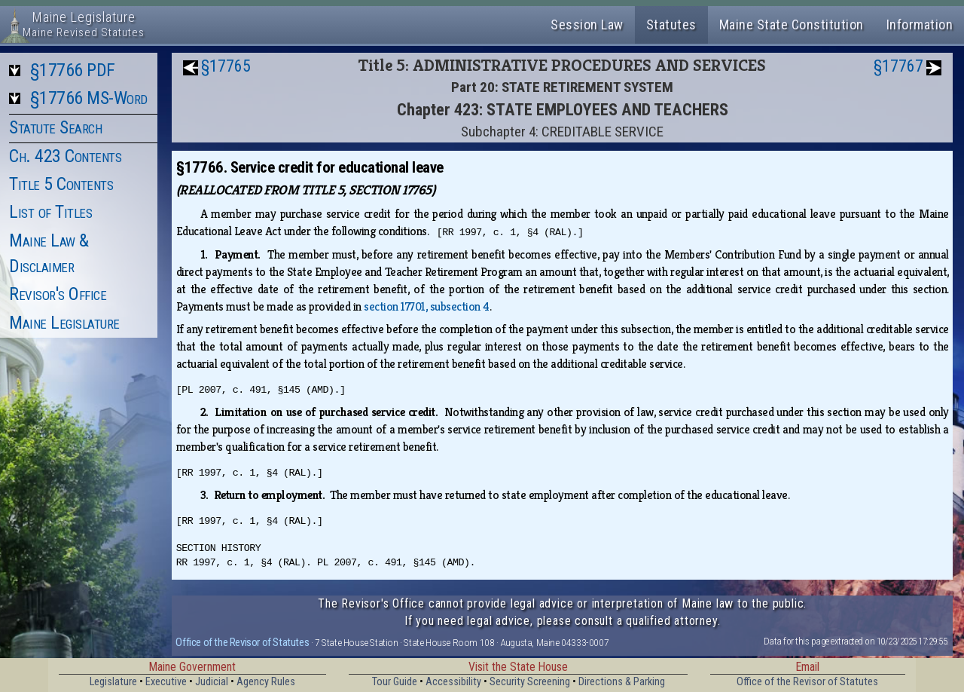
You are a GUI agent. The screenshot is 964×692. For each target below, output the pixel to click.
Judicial (211, 681)
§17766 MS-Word (89, 98)
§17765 (226, 66)
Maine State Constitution (791, 24)
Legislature (113, 681)
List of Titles (50, 211)
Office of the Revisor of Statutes (242, 642)
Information (919, 24)
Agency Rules (265, 681)
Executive (166, 681)
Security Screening (530, 681)
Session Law (587, 24)
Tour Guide (394, 681)
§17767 (898, 66)
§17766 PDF (72, 70)
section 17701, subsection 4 (427, 306)
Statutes (671, 24)
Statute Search (55, 127)
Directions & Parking (621, 681)
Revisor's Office (57, 294)
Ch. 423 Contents (65, 156)
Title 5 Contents (61, 183)
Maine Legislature (64, 322)
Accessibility (453, 681)
